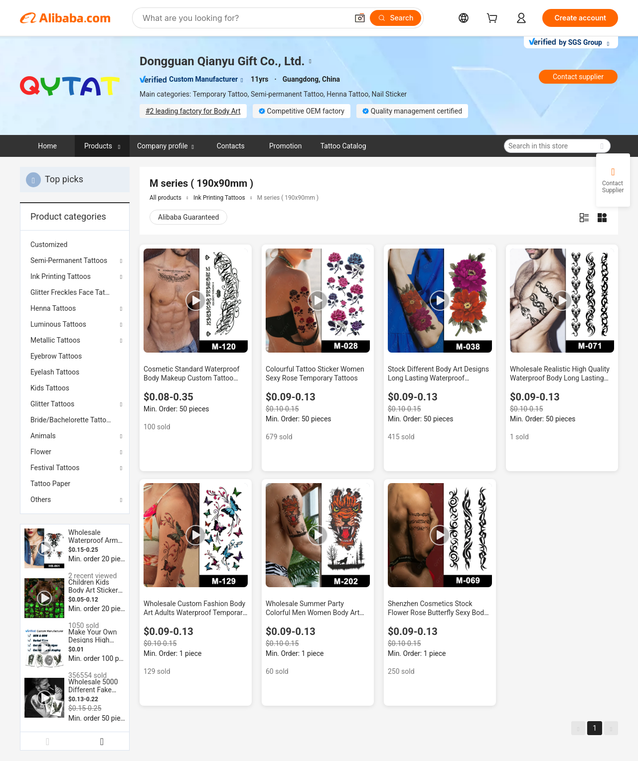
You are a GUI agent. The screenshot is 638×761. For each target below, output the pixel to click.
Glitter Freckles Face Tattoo (72, 292)
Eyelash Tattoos (54, 372)
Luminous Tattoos (58, 324)
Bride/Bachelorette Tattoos (72, 420)
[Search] (395, 18)
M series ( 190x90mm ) (288, 197)
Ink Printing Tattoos (60, 276)
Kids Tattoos (49, 388)
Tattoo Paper (50, 484)
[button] (360, 18)
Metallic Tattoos (55, 340)
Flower (40, 452)
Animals (43, 436)
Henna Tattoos (53, 308)
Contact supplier (578, 77)
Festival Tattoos (55, 468)
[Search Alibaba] (244, 17)
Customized (48, 245)
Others (40, 500)
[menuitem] (74, 245)
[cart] (493, 19)
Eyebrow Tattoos (56, 356)
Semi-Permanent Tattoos (68, 260)
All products (165, 197)
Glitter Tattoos (52, 404)
